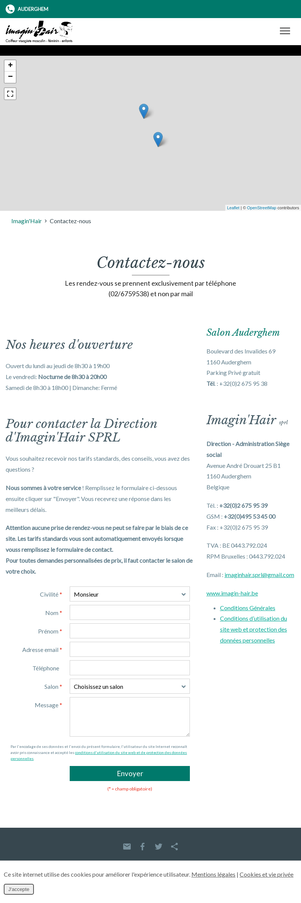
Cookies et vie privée (266, 874)
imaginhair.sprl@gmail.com (259, 574)
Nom (53, 612)
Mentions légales (213, 874)
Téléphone (45, 668)
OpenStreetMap (262, 208)
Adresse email (42, 649)
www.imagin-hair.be (232, 593)
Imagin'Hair (26, 220)
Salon (53, 686)
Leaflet (233, 208)
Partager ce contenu (174, 846)
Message (48, 704)
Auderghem (27, 9)
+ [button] (10, 66)
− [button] (10, 77)
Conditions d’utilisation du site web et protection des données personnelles (253, 629)
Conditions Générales (247, 607)
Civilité (51, 594)
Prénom (50, 631)
